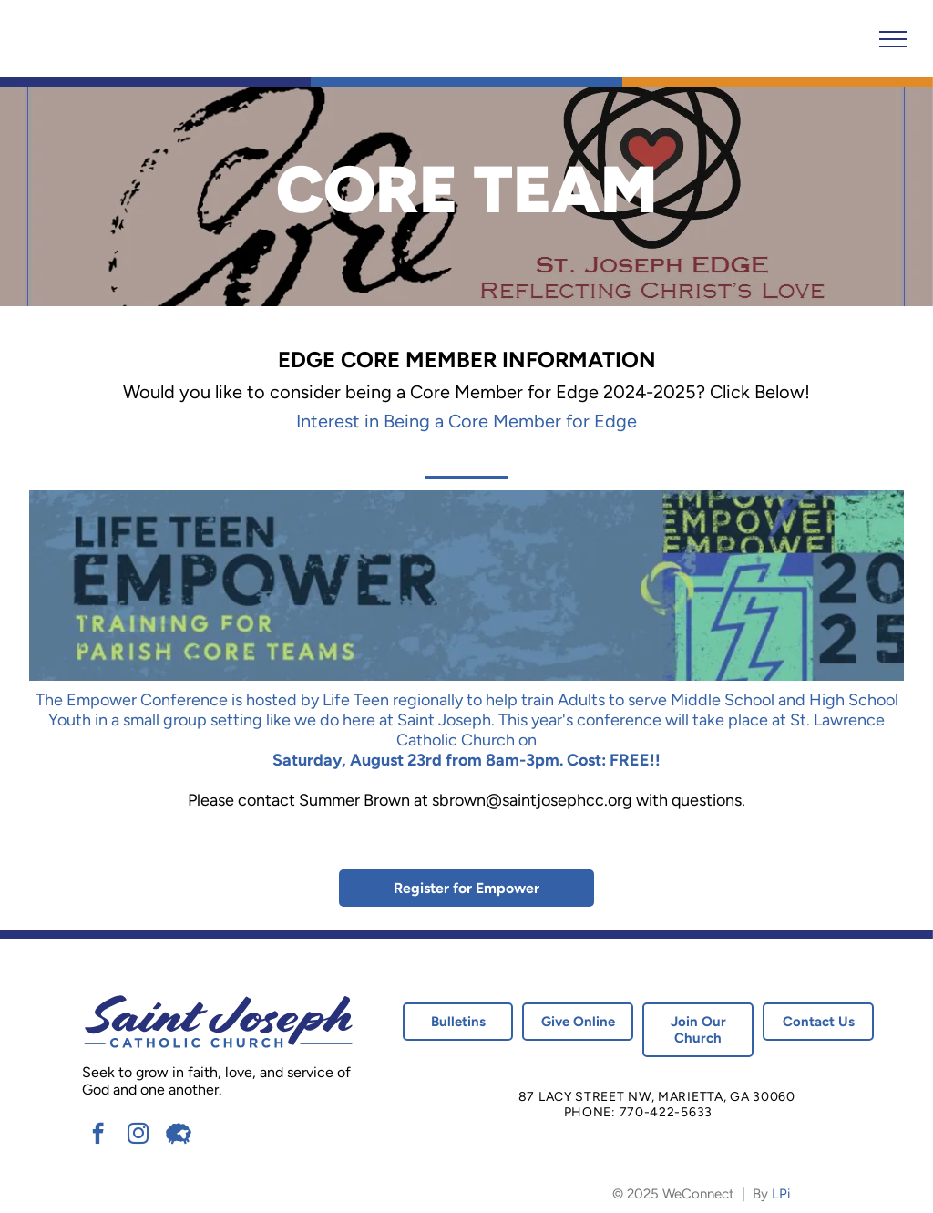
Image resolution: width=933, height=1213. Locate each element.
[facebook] (98, 1135)
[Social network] (178, 1135)
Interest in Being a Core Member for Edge (466, 421)
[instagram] (138, 1135)
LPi (781, 1194)
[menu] (893, 39)
